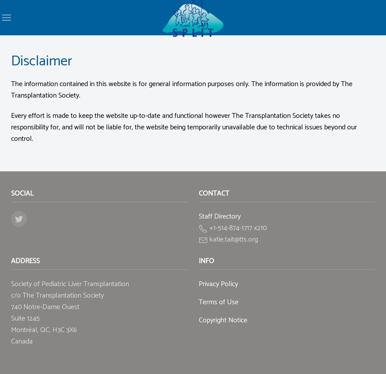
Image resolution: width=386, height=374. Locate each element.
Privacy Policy (218, 284)
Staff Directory (220, 217)
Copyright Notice (223, 320)
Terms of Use (218, 302)
